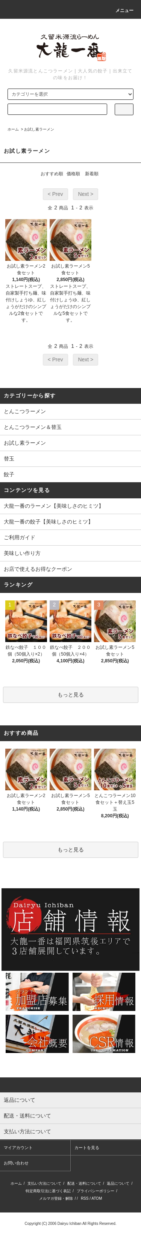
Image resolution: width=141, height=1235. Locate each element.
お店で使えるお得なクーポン (38, 569)
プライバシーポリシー (95, 1191)
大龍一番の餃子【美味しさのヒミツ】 (48, 522)
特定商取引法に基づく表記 (48, 1191)
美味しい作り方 (22, 553)
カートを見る (86, 1147)
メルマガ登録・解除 (56, 1198)
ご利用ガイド (19, 537)
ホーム (13, 129)
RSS (85, 1198)
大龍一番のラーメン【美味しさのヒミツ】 (54, 506)
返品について (118, 1183)
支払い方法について (44, 1183)
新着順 (92, 173)
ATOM (96, 1198)
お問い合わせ (16, 1163)
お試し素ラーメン (39, 129)
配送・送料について (84, 1183)
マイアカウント (18, 1147)
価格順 (73, 173)
